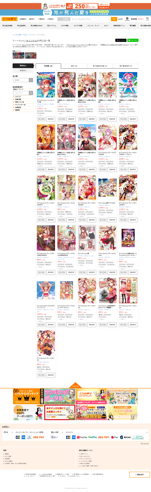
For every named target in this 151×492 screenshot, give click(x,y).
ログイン (141, 19)
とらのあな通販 (17, 34)
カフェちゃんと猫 (83, 253)
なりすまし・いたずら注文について (70, 476)
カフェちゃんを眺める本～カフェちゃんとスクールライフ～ (128, 255)
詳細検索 (120, 19)
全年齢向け (23, 19)
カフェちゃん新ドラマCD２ (106, 203)
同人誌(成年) (21, 25)
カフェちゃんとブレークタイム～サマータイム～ (66, 306)
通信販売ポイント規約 (63, 474)
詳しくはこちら (145, 443)
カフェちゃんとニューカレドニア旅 (78, 45)
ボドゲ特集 (64, 25)
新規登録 (134, 19)
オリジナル (31, 40)
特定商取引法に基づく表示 (47, 476)
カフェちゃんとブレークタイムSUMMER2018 (66, 254)
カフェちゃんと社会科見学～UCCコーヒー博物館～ (107, 306)
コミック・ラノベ (93, 25)
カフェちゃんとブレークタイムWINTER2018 (46, 254)
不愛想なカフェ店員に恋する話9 (111, 45)
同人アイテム (51, 25)
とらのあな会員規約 (46, 474)
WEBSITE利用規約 (30, 474)
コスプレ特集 (78, 25)
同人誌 (25, 34)
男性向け (41, 19)
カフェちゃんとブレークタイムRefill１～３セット (128, 153)
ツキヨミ (94, 45)
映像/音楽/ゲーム (119, 25)
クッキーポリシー (30, 476)
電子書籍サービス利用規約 (81, 474)
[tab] (74, 66)
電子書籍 (133, 25)
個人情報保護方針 (98, 474)
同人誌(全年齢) (7, 25)
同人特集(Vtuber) (36, 25)
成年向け (31, 19)
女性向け (50, 19)
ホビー (106, 25)
